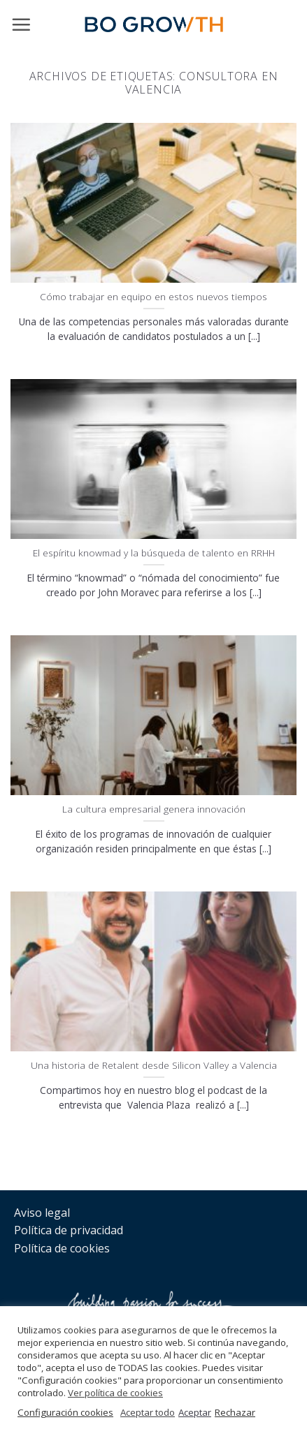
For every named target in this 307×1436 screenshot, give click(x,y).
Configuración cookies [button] (65, 1412)
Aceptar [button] (194, 1412)
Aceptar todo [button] (147, 1412)
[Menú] (20, 24)
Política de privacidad (68, 1230)
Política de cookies (62, 1248)
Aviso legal (42, 1212)
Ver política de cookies (115, 1392)
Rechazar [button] (235, 1412)
